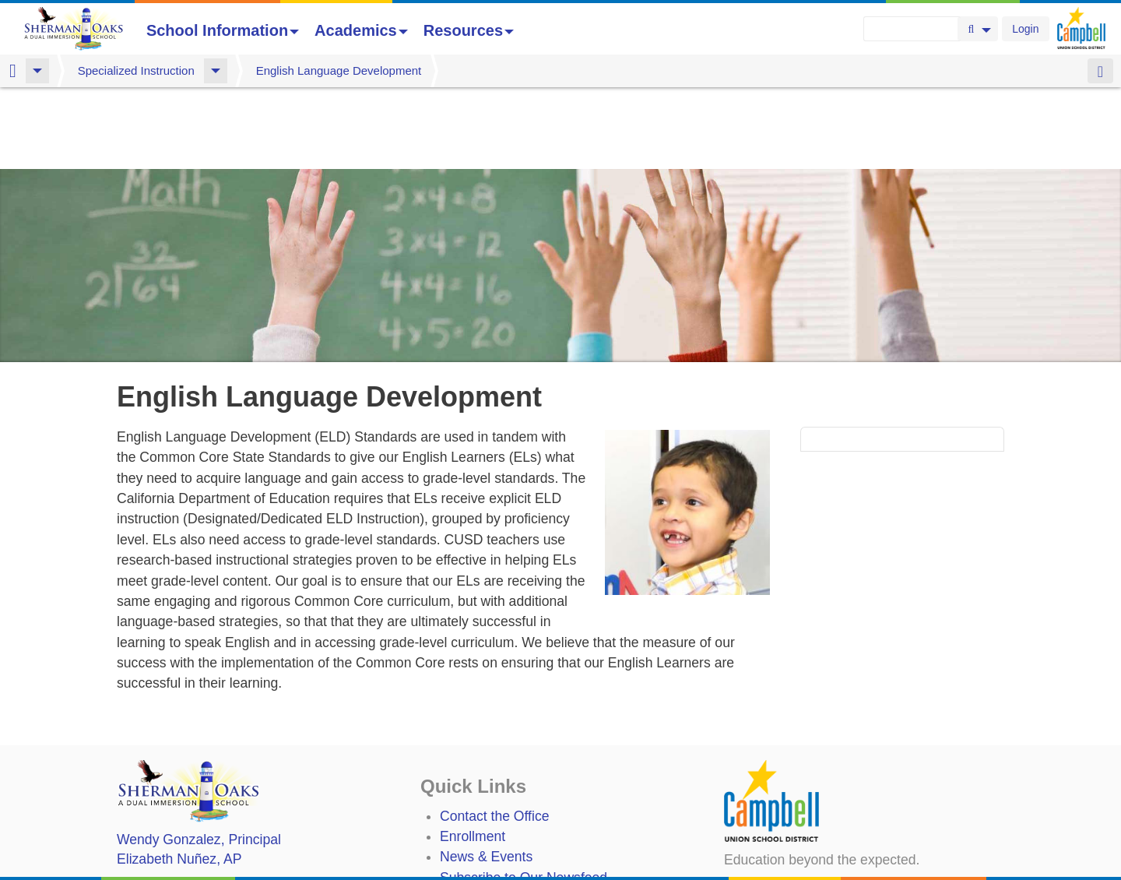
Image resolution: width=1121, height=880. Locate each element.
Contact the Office (495, 734)
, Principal (199, 758)
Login (1025, 29)
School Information (222, 30)
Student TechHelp (494, 837)
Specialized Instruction (136, 70)
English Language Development (339, 70)
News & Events (486, 775)
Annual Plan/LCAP (496, 865)
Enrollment (472, 754)
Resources (468, 30)
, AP (179, 777)
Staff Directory (483, 816)
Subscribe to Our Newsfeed (523, 796)
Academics (361, 30)
